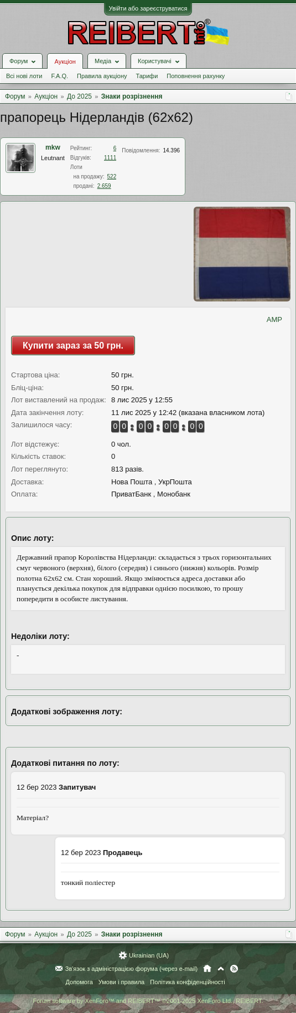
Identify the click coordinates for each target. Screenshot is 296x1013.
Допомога (78, 982)
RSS (234, 969)
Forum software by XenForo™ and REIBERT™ (148, 1000)
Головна (207, 969)
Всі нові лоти (24, 76)
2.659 (104, 186)
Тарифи (147, 76)
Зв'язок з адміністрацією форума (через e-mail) (131, 968)
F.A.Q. (59, 76)
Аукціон (64, 61)
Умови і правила (121, 982)
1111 (110, 158)
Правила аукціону (102, 76)
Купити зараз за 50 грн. (73, 345)
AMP (274, 319)
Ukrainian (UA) (149, 955)
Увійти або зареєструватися (148, 8)
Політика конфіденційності (187, 982)
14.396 (171, 150)
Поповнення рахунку (196, 76)
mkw (52, 147)
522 (112, 176)
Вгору (221, 969)
